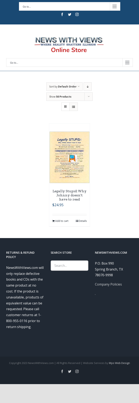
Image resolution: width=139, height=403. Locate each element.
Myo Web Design (119, 363)
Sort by (63, 86)
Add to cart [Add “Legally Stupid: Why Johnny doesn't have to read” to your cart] (61, 221)
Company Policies (108, 284)
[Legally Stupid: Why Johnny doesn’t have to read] (69, 157)
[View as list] (74, 107)
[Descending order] (88, 86)
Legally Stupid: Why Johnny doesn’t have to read (69, 195)
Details (83, 221)
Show (60, 96)
